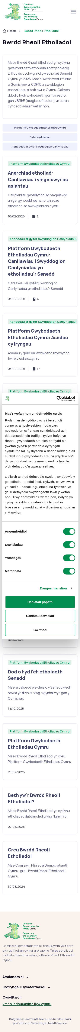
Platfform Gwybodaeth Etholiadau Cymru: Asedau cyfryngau (38, 337)
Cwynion (61, 1023)
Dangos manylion (53, 588)
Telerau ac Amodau (50, 1019)
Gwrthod (40, 630)
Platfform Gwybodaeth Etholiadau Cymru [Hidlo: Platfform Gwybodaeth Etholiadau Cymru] (40, 127)
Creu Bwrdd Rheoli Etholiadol (29, 853)
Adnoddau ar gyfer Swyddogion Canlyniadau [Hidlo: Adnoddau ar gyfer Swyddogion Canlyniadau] (40, 146)
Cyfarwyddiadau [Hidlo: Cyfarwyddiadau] (40, 137)
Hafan (9, 31)
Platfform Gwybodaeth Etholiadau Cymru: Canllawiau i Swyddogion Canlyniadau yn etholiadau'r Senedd (36, 261)
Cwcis (34, 1023)
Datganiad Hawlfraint (23, 1019)
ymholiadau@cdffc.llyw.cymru (27, 1004)
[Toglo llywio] (73, 12)
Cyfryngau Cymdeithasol (24, 987)
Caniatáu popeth (40, 602)
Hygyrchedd (47, 1023)
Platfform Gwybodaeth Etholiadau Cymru (40, 164)
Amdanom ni (13, 976)
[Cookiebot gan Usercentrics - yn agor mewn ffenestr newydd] (57, 398)
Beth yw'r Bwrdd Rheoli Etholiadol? (34, 798)
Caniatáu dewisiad (40, 616)
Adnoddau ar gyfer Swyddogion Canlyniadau (43, 239)
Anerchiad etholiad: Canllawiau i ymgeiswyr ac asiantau (38, 179)
